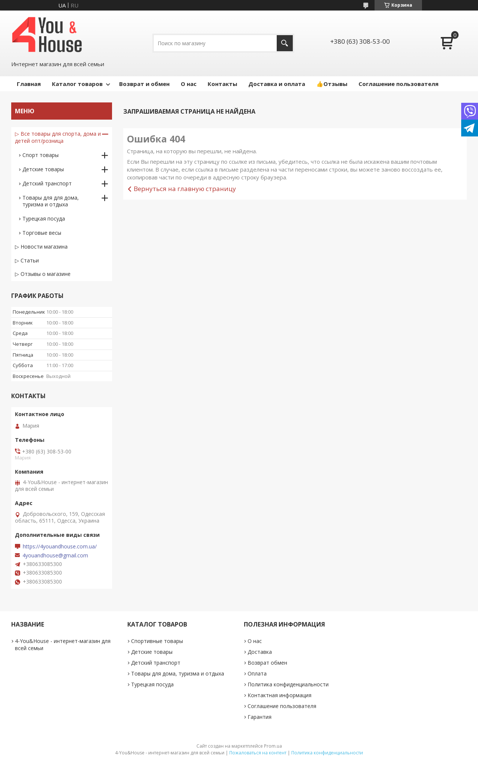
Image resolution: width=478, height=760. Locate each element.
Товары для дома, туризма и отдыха (177, 673)
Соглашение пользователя (398, 83)
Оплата (257, 673)
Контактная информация (279, 695)
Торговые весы (41, 232)
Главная (29, 83)
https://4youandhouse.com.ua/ (60, 546)
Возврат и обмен (144, 83)
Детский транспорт (47, 183)
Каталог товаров (77, 83)
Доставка (260, 651)
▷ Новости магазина (41, 246)
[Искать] (285, 43)
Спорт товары (40, 155)
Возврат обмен (267, 662)
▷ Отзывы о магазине (43, 273)
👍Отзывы (331, 83)
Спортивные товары (157, 640)
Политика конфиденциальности (288, 684)
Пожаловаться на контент (257, 753)
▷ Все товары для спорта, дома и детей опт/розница (58, 137)
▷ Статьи (27, 260)
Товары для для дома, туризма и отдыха (50, 201)
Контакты (222, 83)
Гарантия (259, 716)
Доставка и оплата (276, 83)
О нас (188, 83)
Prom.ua (273, 746)
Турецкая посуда (43, 218)
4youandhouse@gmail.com (55, 555)
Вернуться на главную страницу (185, 188)
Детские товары (43, 169)
